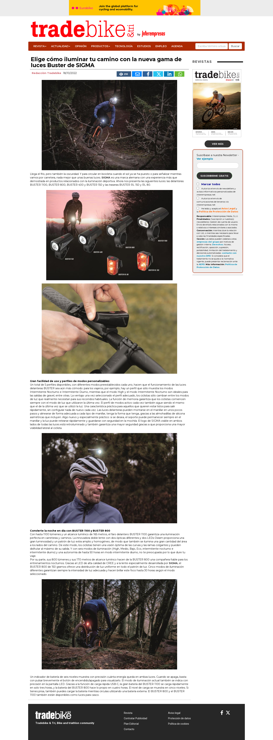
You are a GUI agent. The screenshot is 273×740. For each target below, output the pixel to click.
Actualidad (60, 46)
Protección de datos (179, 718)
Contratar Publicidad (135, 718)
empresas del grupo (208, 242)
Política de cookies (178, 723)
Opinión (80, 46)
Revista (39, 46)
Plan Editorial (131, 723)
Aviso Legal (228, 208)
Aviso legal (174, 712)
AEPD (202, 264)
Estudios (144, 46)
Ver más (218, 143)
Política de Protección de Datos (218, 211)
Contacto (129, 729)
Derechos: (218, 244)
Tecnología (124, 46)
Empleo (161, 46)
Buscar (235, 46)
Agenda (177, 46)
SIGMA (105, 177)
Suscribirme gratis (214, 175)
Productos (100, 46)
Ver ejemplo (205, 158)
